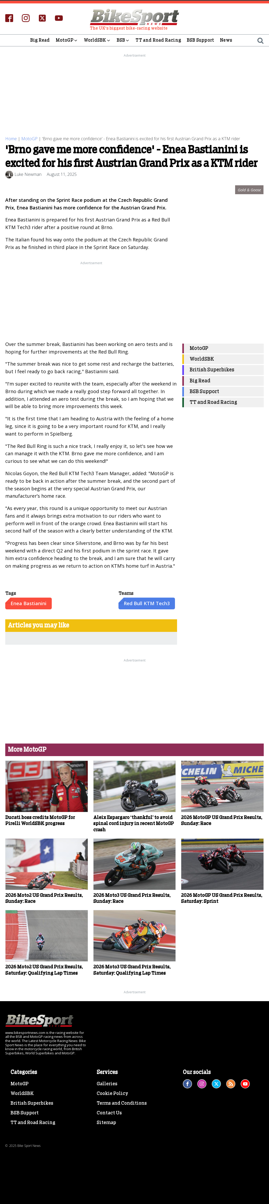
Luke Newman (28, 174)
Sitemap (106, 1122)
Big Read (40, 40)
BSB (123, 40)
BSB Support (200, 40)
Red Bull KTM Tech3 (147, 603)
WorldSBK (97, 40)
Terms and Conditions (122, 1103)
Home (11, 139)
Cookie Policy (112, 1093)
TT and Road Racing (158, 40)
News (226, 40)
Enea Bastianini (28, 603)
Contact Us (109, 1113)
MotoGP (67, 40)
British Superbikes (212, 369)
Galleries (107, 1084)
